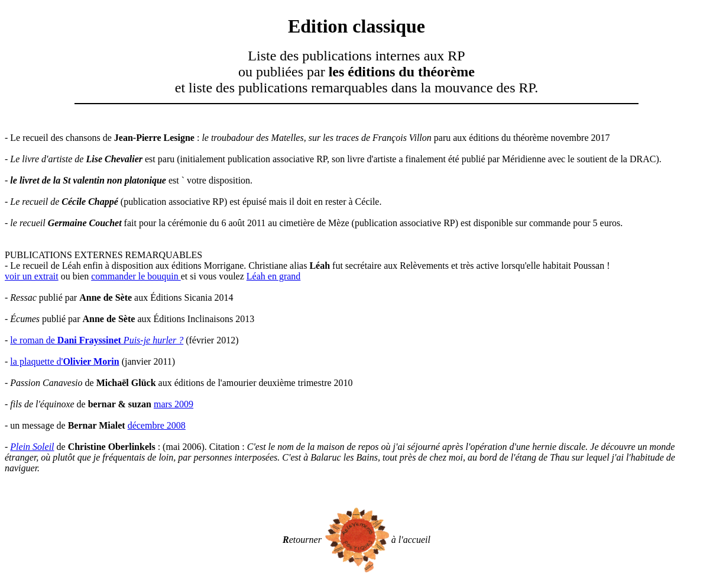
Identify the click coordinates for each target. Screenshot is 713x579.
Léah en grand (274, 276)
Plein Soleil (32, 447)
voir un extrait (32, 276)
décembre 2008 (157, 425)
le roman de (96, 340)
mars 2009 (173, 404)
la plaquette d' (64, 361)
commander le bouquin (136, 276)
